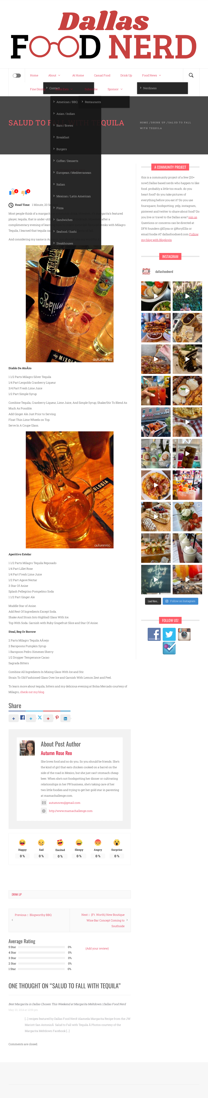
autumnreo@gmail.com (60, 803)
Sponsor (116, 89)
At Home (78, 75)
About (55, 75)
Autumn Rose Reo (70, 170)
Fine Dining (37, 89)
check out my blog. (32, 692)
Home (34, 75)
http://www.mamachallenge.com (67, 811)
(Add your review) (97, 948)
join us (192, 217)
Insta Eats (65, 89)
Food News (152, 75)
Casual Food (102, 75)
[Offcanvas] (17, 76)
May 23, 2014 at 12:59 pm (23, 1010)
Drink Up (126, 75)
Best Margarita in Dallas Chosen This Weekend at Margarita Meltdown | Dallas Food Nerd (67, 1004)
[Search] (191, 75)
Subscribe (91, 89)
